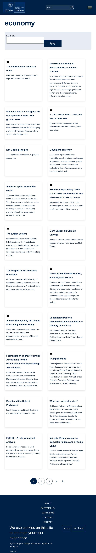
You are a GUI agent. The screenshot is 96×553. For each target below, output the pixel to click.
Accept (67, 528)
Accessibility (48, 511)
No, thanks (79, 528)
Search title (10, 39)
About (48, 507)
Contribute (48, 516)
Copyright (48, 521)
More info (13, 551)
